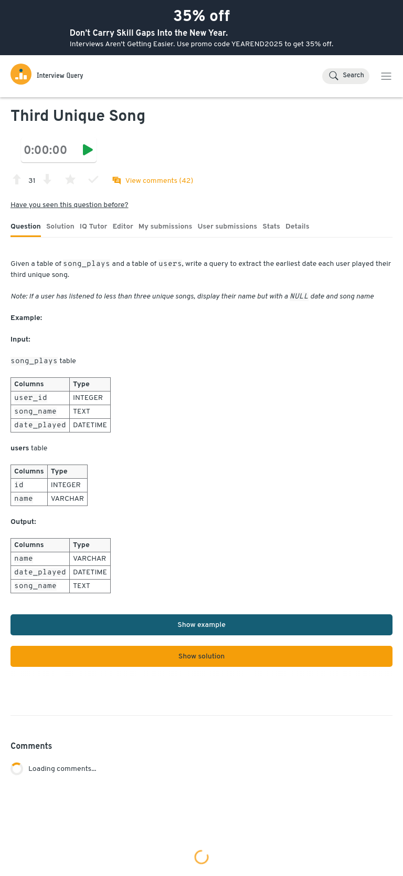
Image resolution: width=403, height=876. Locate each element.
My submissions (166, 226)
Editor (122, 226)
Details (297, 226)
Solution (60, 226)
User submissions (228, 226)
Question (25, 226)
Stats (271, 226)
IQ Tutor (94, 226)
